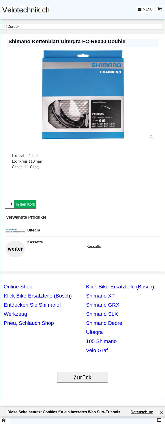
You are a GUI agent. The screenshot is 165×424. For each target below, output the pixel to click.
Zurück (82, 377)
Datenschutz (142, 412)
